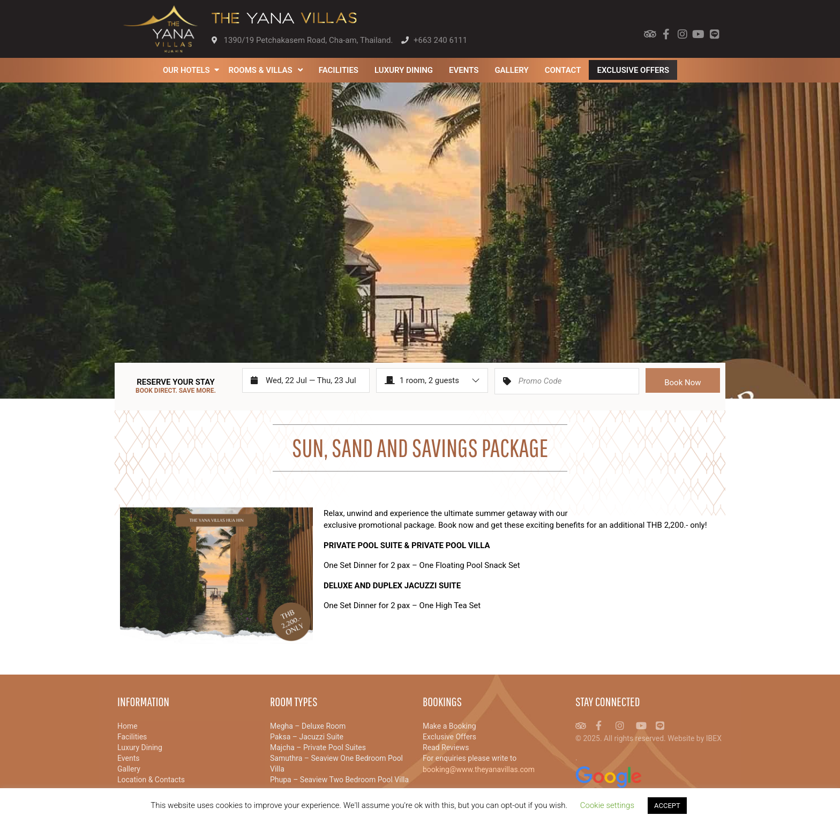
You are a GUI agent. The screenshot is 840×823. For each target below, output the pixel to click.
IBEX (714, 738)
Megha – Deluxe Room (308, 726)
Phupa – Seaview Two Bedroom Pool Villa (339, 779)
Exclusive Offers (633, 70)
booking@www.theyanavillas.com (479, 769)
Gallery (512, 70)
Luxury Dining (404, 70)
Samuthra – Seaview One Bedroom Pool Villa (336, 763)
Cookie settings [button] (607, 805)
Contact (563, 70)
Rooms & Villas (266, 70)
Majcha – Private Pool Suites (318, 747)
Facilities (338, 70)
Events (464, 70)
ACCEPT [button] (667, 806)
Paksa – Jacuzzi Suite (306, 736)
